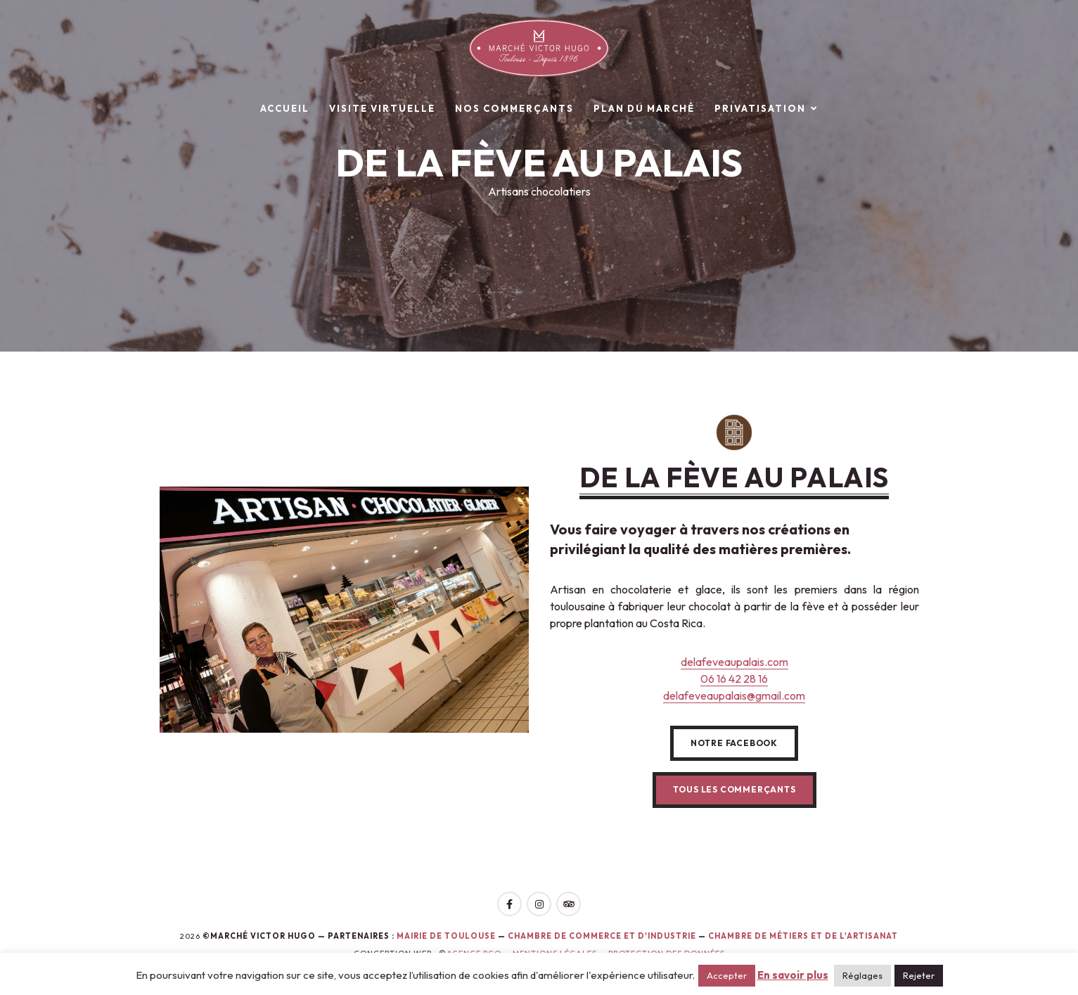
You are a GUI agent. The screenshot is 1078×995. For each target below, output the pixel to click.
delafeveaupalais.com (734, 662)
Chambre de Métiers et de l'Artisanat (803, 936)
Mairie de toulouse (446, 936)
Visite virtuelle (382, 108)
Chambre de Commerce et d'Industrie (603, 936)
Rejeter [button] (919, 975)
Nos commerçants (514, 108)
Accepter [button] (727, 975)
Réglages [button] (862, 975)
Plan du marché (644, 108)
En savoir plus (792, 975)
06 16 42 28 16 (734, 679)
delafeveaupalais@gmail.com (734, 695)
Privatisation (760, 108)
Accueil (284, 108)
